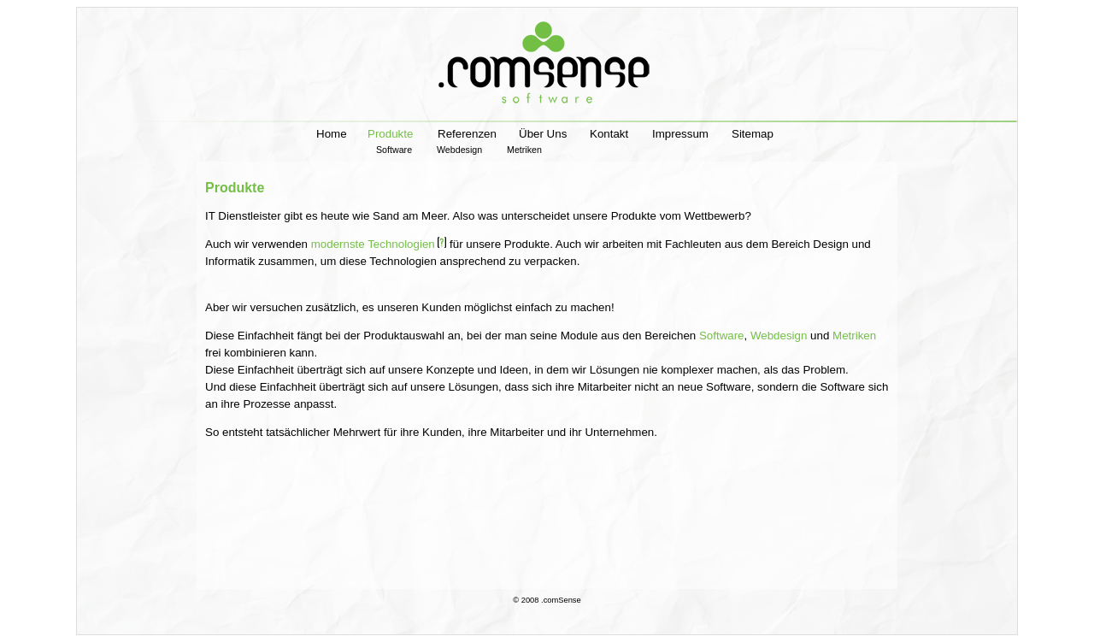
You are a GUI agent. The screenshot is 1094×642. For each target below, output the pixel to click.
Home (331, 133)
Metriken (524, 149)
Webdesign (467, 149)
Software (401, 149)
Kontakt (609, 133)
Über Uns (543, 133)
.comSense (561, 600)
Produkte (390, 140)
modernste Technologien (379, 244)
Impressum (680, 133)
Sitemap (752, 133)
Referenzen (467, 133)
